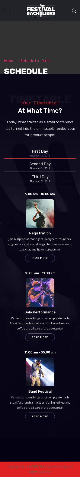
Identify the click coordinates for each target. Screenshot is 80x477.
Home (8, 60)
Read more (40, 257)
